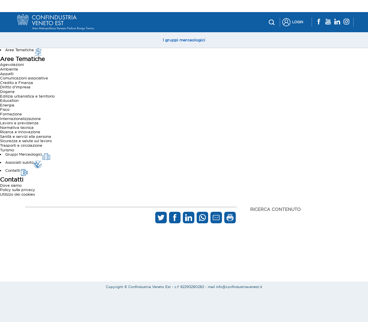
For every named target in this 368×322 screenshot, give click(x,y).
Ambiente (9, 69)
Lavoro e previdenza (19, 123)
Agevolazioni (12, 64)
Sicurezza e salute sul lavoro (26, 141)
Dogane (7, 91)
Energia (7, 105)
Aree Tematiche (24, 50)
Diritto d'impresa (15, 87)
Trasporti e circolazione (21, 145)
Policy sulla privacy (17, 190)
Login (297, 22)
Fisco (4, 109)
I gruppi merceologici (184, 40)
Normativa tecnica (17, 127)
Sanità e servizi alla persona (25, 136)
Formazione (11, 114)
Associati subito (23, 162)
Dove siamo (11, 185)
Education (9, 100)
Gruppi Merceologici (28, 154)
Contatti (17, 170)
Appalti (7, 74)
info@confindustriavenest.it (239, 287)
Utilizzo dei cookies (17, 194)
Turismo (7, 150)
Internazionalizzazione (20, 119)
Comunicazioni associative (24, 78)
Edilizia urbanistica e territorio (27, 96)
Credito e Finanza (16, 83)
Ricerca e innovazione (20, 132)
